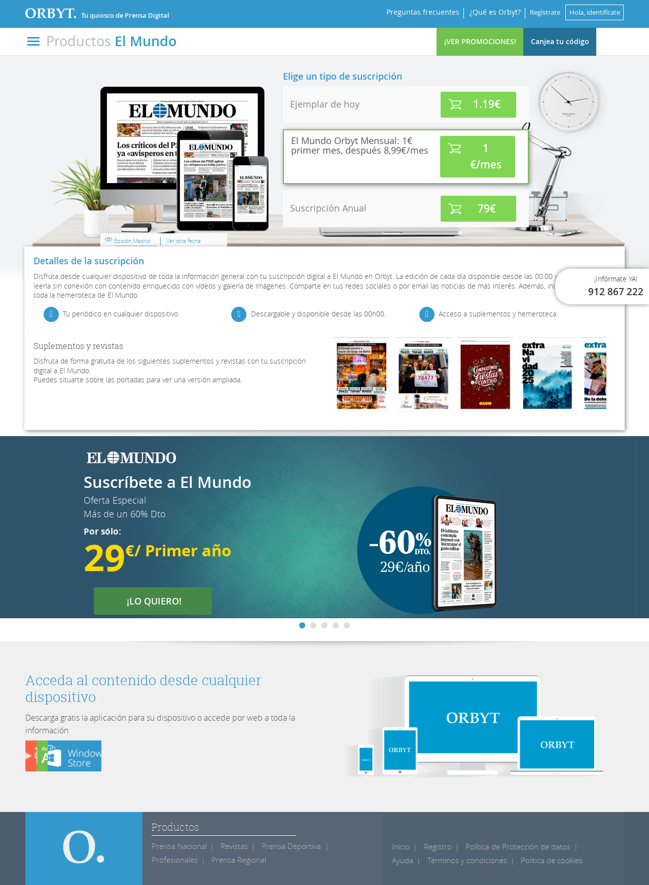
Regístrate (534, 12)
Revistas (229, 846)
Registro (436, 847)
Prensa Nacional (177, 846)
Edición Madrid (318, 223)
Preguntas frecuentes (408, 12)
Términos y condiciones (429, 860)
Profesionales (173, 860)
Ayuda (583, 847)
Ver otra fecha (366, 220)
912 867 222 (615, 291)
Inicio (400, 847)
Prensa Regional (233, 860)
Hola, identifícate (590, 12)
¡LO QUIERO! (160, 601)
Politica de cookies (509, 860)
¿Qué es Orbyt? (481, 12)
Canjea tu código (560, 41)
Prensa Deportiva (283, 846)
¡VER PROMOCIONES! (480, 41)
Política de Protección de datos (511, 847)
